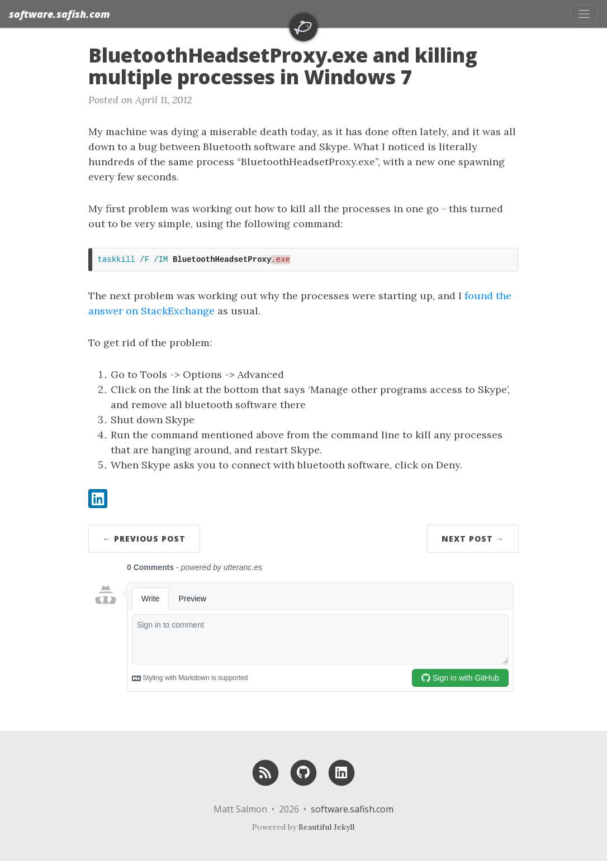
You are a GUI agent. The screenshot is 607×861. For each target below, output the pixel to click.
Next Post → (473, 538)
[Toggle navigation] (584, 13)
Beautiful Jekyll (326, 827)
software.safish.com (59, 14)
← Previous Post (144, 538)
